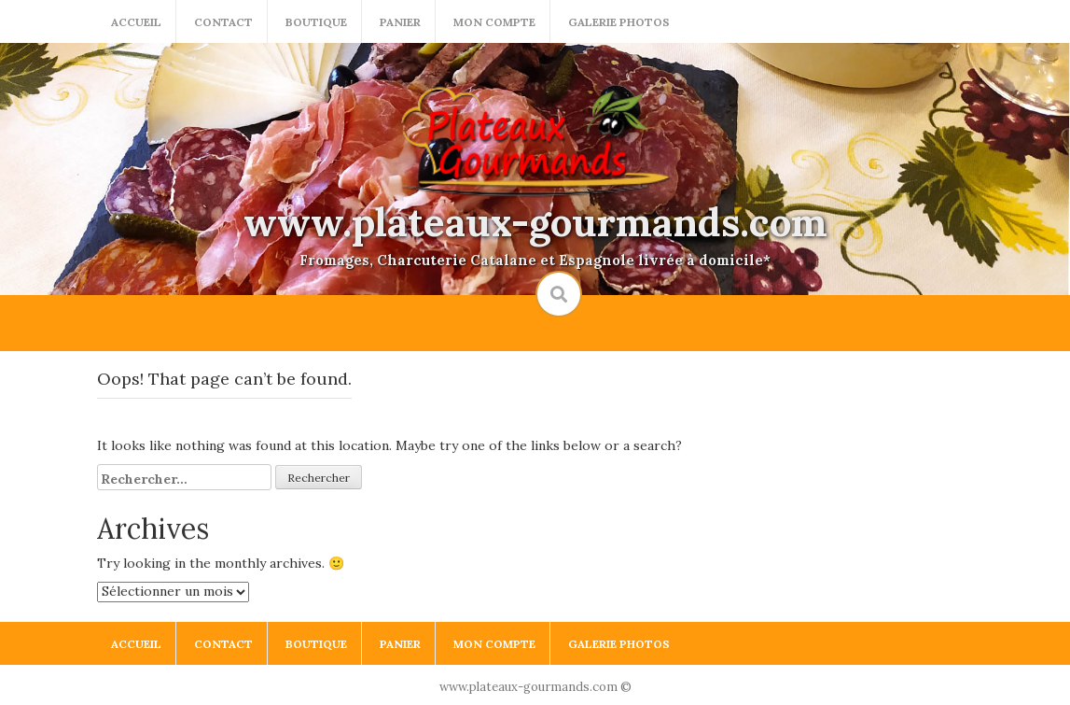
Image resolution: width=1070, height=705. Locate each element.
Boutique (316, 22)
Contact (223, 22)
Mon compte (494, 22)
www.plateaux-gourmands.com (535, 222)
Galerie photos (619, 22)
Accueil (136, 22)
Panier (400, 22)
